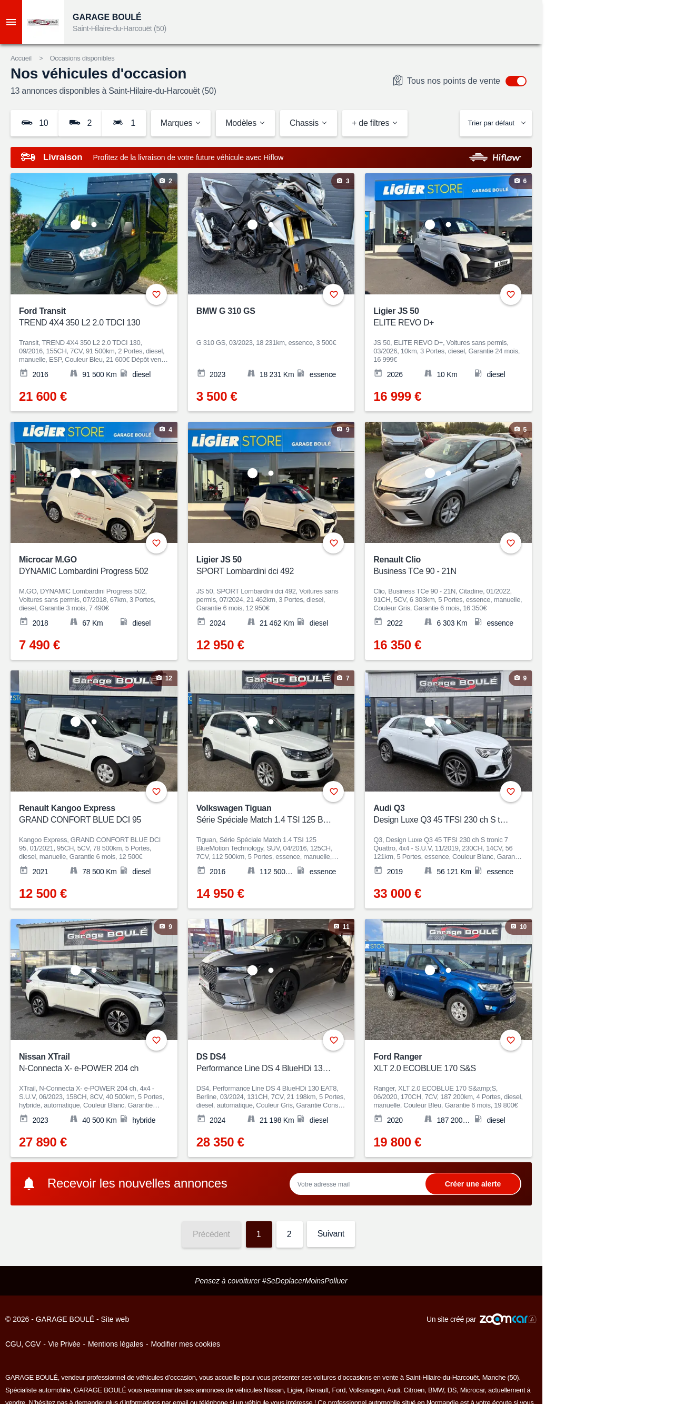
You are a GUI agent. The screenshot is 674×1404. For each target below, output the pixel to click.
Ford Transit (87, 317)
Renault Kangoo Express (87, 814)
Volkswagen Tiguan (264, 814)
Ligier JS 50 (441, 317)
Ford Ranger (441, 1063)
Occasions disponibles (81, 58)
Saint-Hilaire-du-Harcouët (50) (119, 28)
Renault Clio (441, 566)
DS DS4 (264, 1063)
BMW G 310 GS (225, 310)
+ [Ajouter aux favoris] (156, 294)
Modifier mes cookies (185, 1344)
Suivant (331, 1233)
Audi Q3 (441, 814)
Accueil (21, 58)
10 (34, 122)
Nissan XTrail (87, 1063)
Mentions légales (115, 1344)
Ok (473, 1183)
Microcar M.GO (87, 566)
